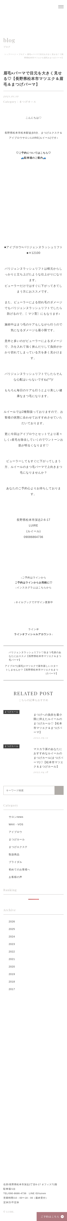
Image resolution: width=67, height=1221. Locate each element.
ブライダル (15, 862)
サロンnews (16, 816)
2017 (12, 989)
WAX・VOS (16, 824)
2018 (12, 981)
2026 (12, 921)
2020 (12, 966)
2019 (12, 974)
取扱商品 (14, 854)
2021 (12, 959)
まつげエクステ (18, 846)
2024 (12, 936)
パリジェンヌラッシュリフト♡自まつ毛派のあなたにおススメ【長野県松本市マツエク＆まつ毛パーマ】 (35, 656)
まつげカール (17, 839)
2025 (12, 929)
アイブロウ (15, 831)
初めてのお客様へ (19, 869)
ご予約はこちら (50, 1216)
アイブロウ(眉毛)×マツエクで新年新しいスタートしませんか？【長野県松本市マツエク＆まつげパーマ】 (31, 670)
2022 (12, 951)
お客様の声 (15, 877)
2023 (12, 944)
